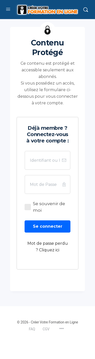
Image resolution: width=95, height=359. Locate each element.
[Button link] (47, 226)
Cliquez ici (49, 250)
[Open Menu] (8, 9)
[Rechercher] (86, 9)
